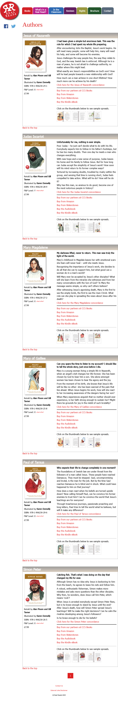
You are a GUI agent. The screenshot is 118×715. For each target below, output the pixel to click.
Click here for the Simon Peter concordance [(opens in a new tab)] (78, 621)
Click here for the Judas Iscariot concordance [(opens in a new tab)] (79, 192)
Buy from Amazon (65, 312)
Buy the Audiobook (66, 208)
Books (27, 10)
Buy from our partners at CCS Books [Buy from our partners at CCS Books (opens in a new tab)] (74, 90)
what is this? (40, 89)
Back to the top (29, 127)
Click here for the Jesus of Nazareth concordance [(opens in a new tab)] (80, 84)
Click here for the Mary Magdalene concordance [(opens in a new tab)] (80, 302)
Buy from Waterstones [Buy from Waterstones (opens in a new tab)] (67, 97)
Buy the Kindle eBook (67, 101)
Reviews (70, 10)
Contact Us (59, 686)
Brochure (94, 10)
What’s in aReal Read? (40, 10)
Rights (82, 10)
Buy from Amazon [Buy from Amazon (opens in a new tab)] (65, 94)
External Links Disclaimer (59, 690)
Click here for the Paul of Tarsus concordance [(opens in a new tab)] (79, 513)
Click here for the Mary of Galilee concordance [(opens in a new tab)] (79, 406)
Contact (107, 10)
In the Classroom (56, 10)
